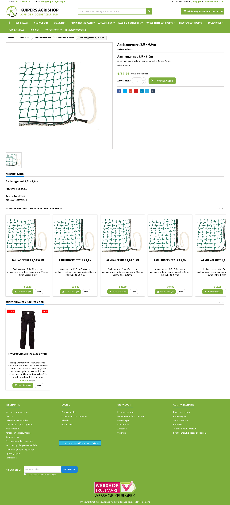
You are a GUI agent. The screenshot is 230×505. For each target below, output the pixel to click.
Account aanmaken (214, 1)
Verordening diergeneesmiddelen (22, 445)
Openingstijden (13, 453)
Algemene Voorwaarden (17, 412)
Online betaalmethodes (17, 420)
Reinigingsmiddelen (82, 22)
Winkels (65, 420)
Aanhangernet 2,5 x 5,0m (170, 260)
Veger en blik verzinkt (75, 353)
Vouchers (121, 432)
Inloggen (196, 1)
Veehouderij (41, 22)
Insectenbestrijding (190, 22)
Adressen (122, 428)
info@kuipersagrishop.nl (53, 1)
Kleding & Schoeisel (129, 22)
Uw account (125, 404)
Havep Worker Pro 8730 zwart (170, 353)
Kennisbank (177, 1)
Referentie (123, 49)
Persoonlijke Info (125, 412)
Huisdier (34, 29)
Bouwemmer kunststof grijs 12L (122, 355)
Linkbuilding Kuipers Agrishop (20, 449)
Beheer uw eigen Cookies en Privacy (80, 443)
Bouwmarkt (214, 22)
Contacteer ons (183, 404)
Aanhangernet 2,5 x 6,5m (28, 260)
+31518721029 (23, 1)
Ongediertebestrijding (159, 22)
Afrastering (105, 22)
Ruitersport (52, 29)
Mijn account (67, 424)
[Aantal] (137, 80)
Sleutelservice (12, 436)
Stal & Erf (59, 22)
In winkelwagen (162, 80)
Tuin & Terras (16, 29)
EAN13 (9, 200)
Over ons (10, 416)
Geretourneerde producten (130, 416)
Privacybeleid (12, 428)
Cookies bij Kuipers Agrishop (19, 424)
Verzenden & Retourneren (18, 432)
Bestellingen (123, 420)
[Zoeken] (115, 11)
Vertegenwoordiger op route (19, 441)
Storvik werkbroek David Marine (28, 355)
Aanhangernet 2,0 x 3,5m (122, 260)
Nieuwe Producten (75, 29)
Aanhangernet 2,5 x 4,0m (75, 260)
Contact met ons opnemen (74, 416)
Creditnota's (123, 424)
